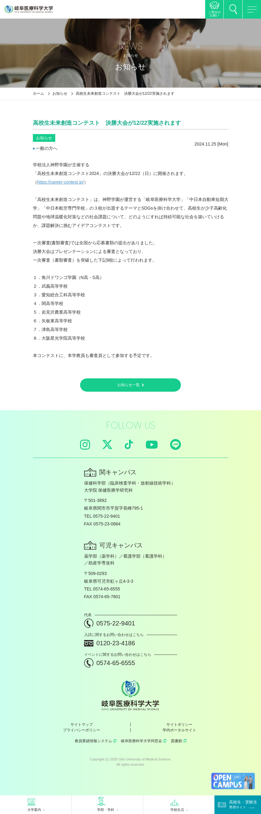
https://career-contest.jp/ (60, 182)
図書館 (179, 741)
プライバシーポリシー (81, 730)
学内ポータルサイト (179, 730)
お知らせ (59, 93)
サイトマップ (81, 724)
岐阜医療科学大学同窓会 (143, 741)
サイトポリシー (179, 724)
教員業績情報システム (95, 741)
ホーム (38, 93)
